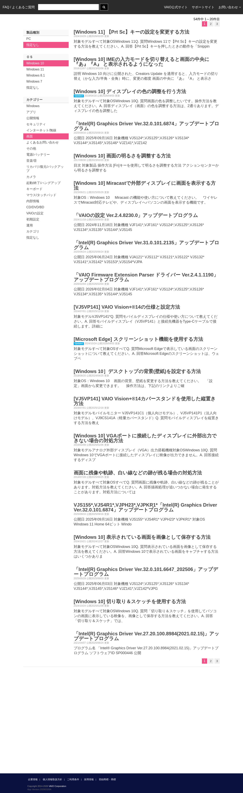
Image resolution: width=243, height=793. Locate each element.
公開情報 (32, 118)
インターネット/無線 (41, 130)
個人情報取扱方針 (52, 779)
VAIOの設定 (35, 213)
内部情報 (32, 201)
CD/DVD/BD (35, 207)
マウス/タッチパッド (41, 195)
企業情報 (33, 779)
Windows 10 (35, 63)
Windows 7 (34, 81)
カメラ (31, 177)
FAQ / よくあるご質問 (18, 7)
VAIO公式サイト (176, 7)
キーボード (34, 189)
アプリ (31, 112)
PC (28, 38)
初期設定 (32, 219)
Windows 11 (35, 69)
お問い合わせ (229, 7)
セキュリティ (36, 124)
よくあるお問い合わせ (42, 142)
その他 (31, 148)
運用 (29, 225)
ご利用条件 (73, 779)
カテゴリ (32, 231)
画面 (29, 136)
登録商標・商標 (107, 779)
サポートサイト (203, 7)
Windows (32, 106)
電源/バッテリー (38, 154)
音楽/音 (31, 160)
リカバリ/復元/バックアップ (45, 168)
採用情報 (89, 779)
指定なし (32, 45)
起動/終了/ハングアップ (43, 183)
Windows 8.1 (35, 75)
